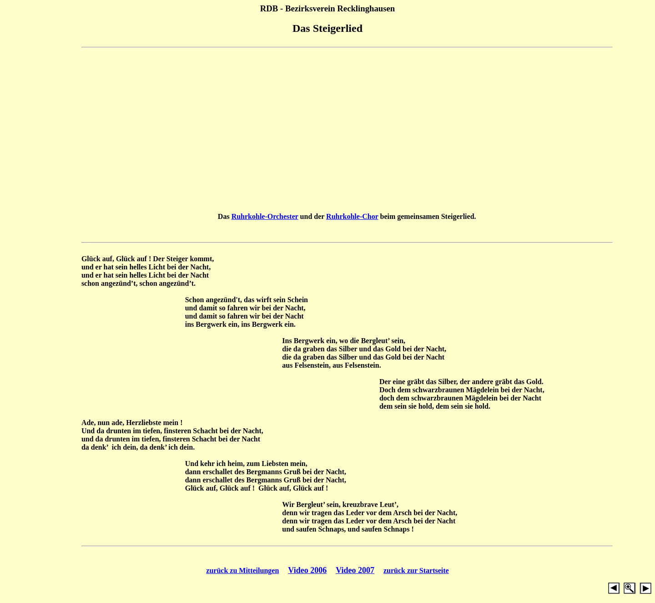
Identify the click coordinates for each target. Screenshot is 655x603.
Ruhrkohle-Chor (352, 216)
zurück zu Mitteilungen (242, 570)
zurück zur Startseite (416, 570)
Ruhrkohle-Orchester (265, 216)
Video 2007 (355, 570)
